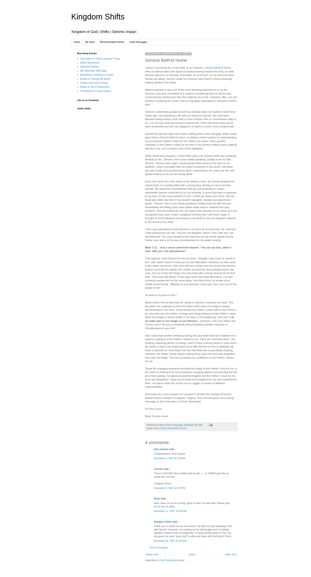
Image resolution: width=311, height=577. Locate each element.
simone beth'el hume (177, 428)
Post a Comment (159, 547)
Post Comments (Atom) (171, 560)
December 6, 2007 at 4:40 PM (169, 458)
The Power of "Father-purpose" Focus (100, 58)
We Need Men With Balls (93, 70)
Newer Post (152, 554)
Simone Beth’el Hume (218, 67)
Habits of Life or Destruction (94, 87)
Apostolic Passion (89, 66)
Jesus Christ (160, 428)
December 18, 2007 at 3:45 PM (170, 540)
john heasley (161, 449)
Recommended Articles (112, 42)
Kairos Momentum (89, 62)
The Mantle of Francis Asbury (95, 91)
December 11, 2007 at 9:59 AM (170, 511)
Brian (157, 498)
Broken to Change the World (95, 79)
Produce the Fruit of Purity (94, 83)
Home (77, 42)
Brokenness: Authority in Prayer (96, 74)
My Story (90, 42)
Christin (158, 469)
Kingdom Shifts (98, 16)
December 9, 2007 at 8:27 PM (169, 488)
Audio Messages (138, 42)
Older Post (230, 554)
